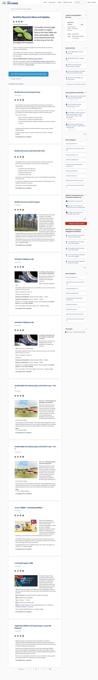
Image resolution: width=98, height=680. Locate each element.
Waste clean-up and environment (74, 180)
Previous (21, 669)
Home (13, 9)
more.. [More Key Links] (85, 267)
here (19, 177)
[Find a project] (52, 2)
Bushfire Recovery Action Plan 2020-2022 (30, 151)
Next (50, 669)
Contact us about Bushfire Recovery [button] (76, 16)
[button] (14, 21)
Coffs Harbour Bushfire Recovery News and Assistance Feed (28, 74)
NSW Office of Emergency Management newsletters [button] (76, 230)
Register (94, 2)
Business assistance (71, 143)
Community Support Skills (24, 563)
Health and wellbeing (71, 159)
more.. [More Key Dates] (85, 134)
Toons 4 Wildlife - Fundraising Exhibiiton (28, 508)
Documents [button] (76, 329)
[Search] (80, 2)
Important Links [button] (76, 48)
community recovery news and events (75, 185)
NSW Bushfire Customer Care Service (43, 61)
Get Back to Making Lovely (24, 259)
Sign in (89, 2)
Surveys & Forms (16, 79)
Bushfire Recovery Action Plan (75, 201)
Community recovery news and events (75, 148)
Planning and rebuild (71, 171)
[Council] (59, 2)
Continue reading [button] (29, 65)
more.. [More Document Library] (85, 218)
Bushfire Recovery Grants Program (27, 202)
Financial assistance (71, 155)
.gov (31, 606)
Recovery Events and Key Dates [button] (76, 92)
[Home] (45, 2)
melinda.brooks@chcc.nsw (22, 606)
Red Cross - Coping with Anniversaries (76, 332)
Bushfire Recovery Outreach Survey (27, 92)
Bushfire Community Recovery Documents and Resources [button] (76, 196)
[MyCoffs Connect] (68, 2)
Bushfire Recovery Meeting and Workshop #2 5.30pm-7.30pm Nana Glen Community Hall (76, 126)
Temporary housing (70, 175)
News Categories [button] (76, 140)
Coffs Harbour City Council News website (76, 84)
